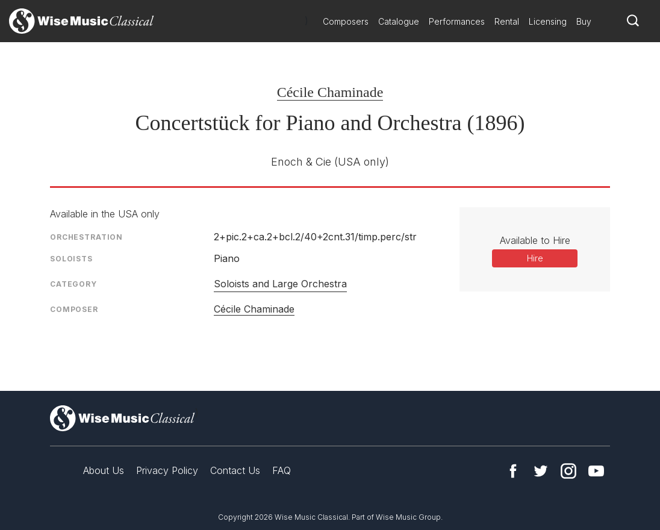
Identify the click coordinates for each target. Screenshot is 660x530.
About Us (103, 470)
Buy (583, 21)
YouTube (596, 471)
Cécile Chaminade (330, 92)
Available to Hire (535, 240)
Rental (506, 21)
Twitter (541, 471)
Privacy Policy (167, 470)
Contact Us (235, 470)
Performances (457, 21)
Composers (346, 21)
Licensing (548, 21)
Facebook (513, 471)
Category (73, 283)
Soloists (71, 258)
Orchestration (86, 237)
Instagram (568, 471)
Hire (535, 258)
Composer (74, 309)
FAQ (281, 470)
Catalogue (398, 21)
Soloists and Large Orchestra (280, 284)
